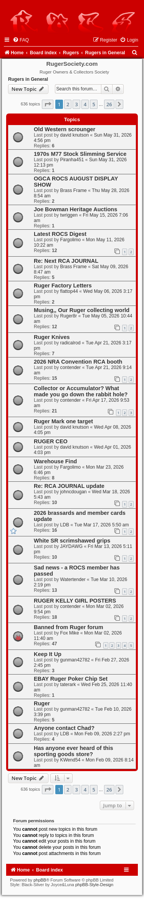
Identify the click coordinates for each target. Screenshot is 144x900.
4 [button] (85, 104)
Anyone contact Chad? (64, 728)
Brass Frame (73, 190)
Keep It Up (47, 654)
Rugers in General (28, 79)
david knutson (74, 135)
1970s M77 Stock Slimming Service (80, 154)
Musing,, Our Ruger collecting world (81, 310)
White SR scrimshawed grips (72, 541)
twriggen (69, 215)
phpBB (39, 880)
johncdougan (73, 491)
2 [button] (67, 104)
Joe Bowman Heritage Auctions (75, 209)
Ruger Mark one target (63, 421)
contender (70, 367)
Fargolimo (70, 239)
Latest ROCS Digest (60, 234)
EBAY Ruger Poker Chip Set (71, 679)
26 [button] (109, 104)
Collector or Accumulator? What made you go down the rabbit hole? (80, 391)
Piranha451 (72, 159)
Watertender (73, 579)
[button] (47, 104)
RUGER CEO (51, 441)
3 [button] (76, 104)
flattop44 (69, 291)
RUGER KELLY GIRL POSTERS (75, 601)
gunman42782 (75, 660)
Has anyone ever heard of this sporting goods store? (73, 751)
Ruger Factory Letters (63, 285)
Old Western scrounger (64, 129)
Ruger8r (68, 316)
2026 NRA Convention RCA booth (78, 362)
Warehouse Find (55, 461)
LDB (65, 525)
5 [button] (93, 104)
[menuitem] (21, 40)
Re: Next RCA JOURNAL (66, 261)
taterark (68, 684)
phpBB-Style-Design (94, 884)
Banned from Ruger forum (68, 627)
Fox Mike (69, 633)
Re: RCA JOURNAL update (69, 486)
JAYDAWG (71, 546)
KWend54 (70, 760)
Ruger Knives (52, 337)
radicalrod (70, 343)
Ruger (42, 703)
